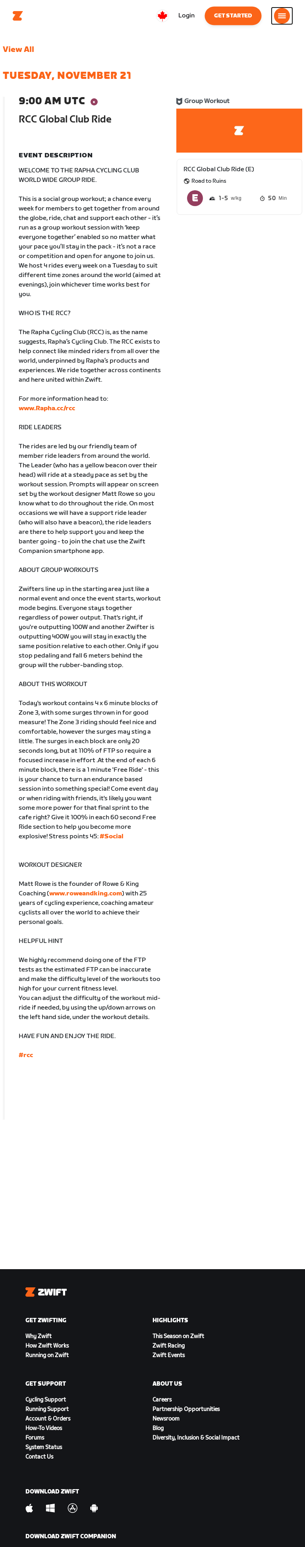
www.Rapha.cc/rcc (47, 408)
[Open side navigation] (282, 16)
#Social (112, 836)
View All (18, 49)
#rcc (26, 1055)
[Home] (17, 15)
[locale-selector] (162, 16)
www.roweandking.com (85, 893)
